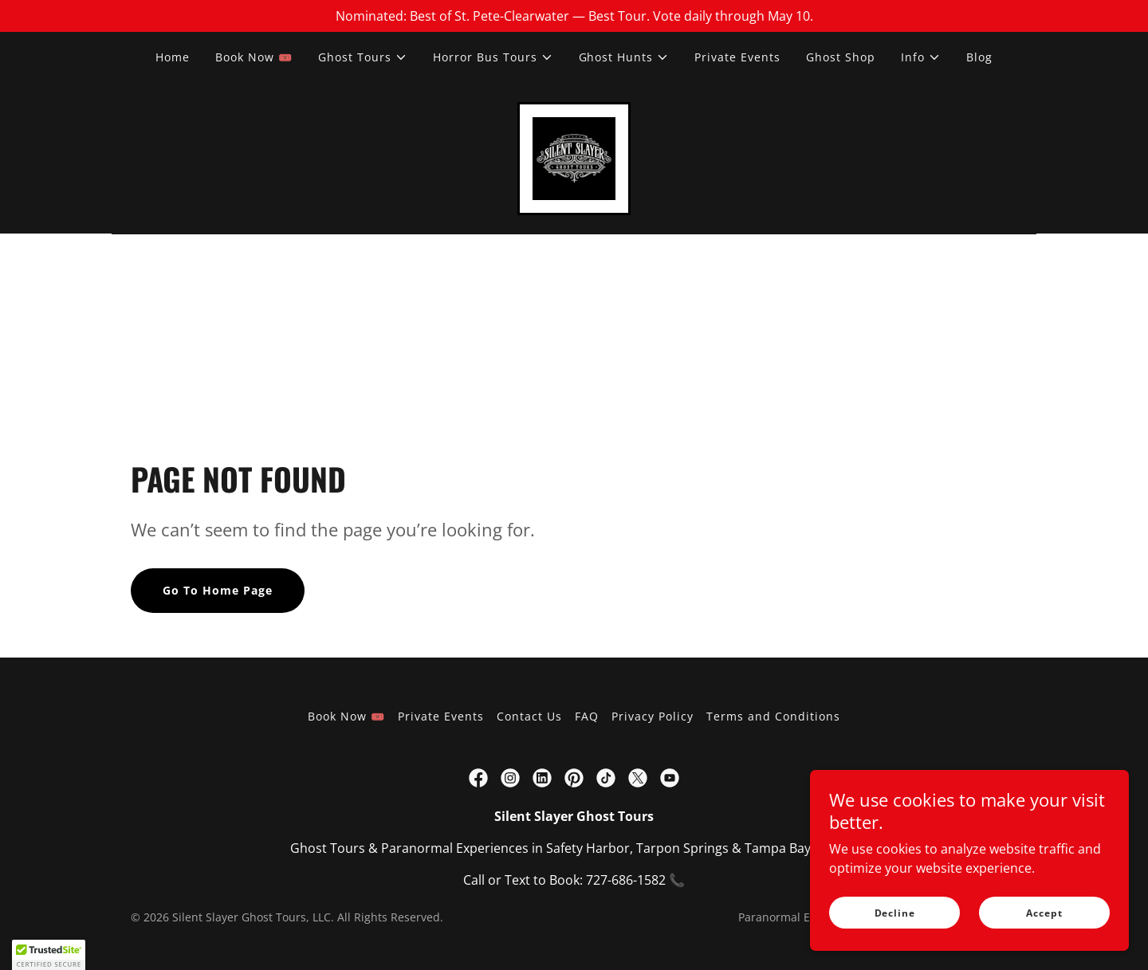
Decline (895, 913)
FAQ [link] (587, 716)
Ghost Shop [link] (840, 57)
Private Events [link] (737, 57)
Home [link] (172, 57)
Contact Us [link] (529, 716)
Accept (1044, 913)
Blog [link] (979, 57)
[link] (574, 157)
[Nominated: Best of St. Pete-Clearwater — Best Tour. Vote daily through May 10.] (574, 16)
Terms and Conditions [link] (773, 716)
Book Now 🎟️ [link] (254, 57)
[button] (362, 57)
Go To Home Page (218, 591)
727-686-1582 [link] (626, 880)
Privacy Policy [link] (652, 716)
